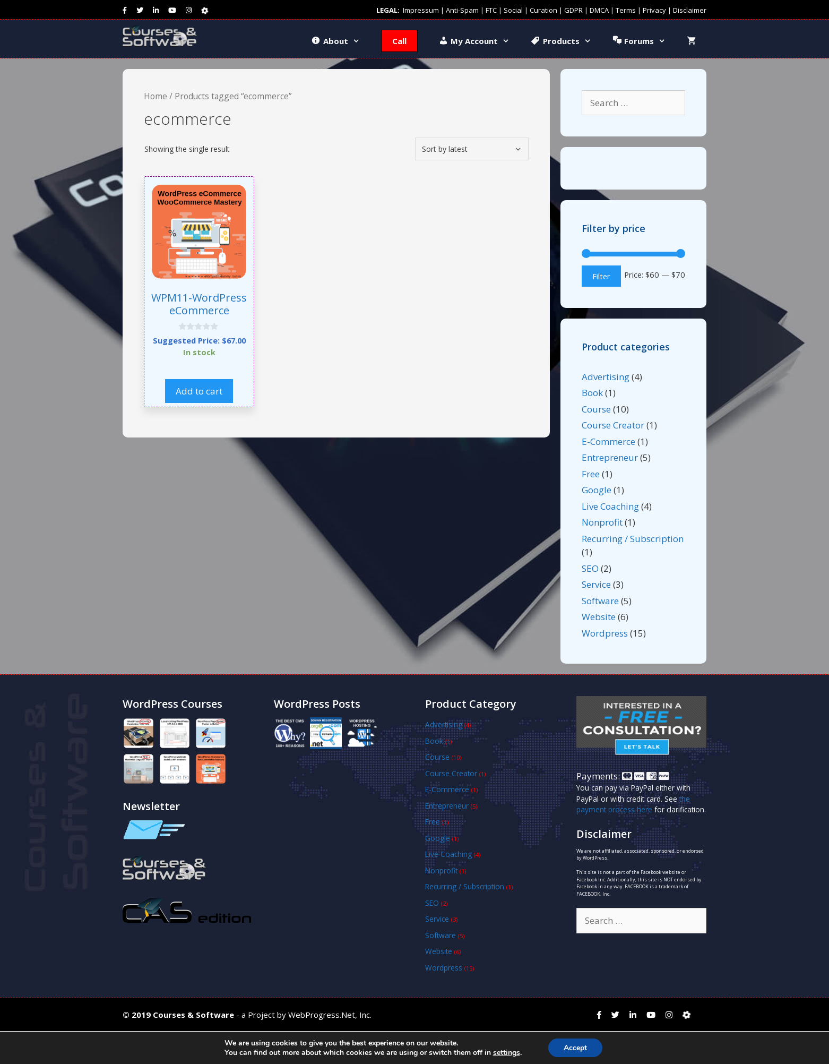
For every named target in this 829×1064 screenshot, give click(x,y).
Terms (626, 10)
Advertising (605, 377)
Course (596, 409)
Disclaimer (689, 10)
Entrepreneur (610, 457)
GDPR (573, 10)
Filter (601, 276)
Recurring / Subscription (633, 539)
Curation (543, 10)
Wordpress (605, 633)
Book (592, 393)
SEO (590, 568)
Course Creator (613, 425)
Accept (575, 1047)
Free (591, 474)
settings (506, 1052)
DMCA (599, 10)
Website (599, 617)
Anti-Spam (462, 10)
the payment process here (633, 804)
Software (600, 601)
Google (596, 490)
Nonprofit (602, 522)
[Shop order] (472, 149)
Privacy (654, 10)
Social (513, 10)
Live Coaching (610, 506)
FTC (491, 10)
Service (596, 584)
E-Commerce (608, 441)
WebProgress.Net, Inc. (330, 1014)
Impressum (421, 10)
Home (155, 96)
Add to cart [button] (199, 391)
